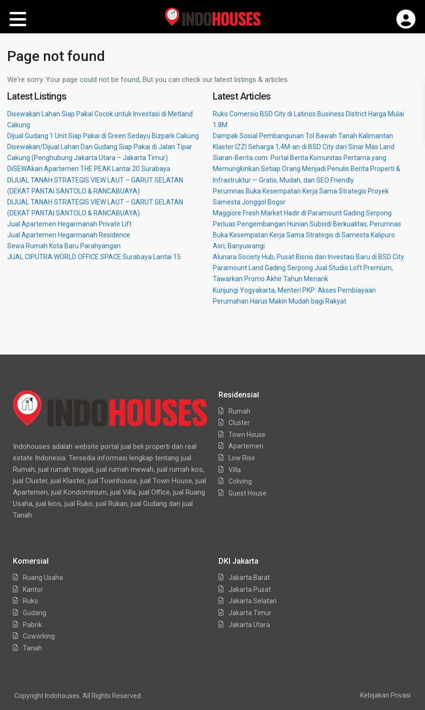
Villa (234, 470)
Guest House (247, 493)
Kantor (33, 589)
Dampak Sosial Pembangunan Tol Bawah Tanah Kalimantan (303, 136)
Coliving (240, 481)
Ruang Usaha (43, 577)
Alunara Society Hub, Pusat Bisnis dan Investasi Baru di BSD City (308, 257)
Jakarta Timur (249, 613)
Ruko (30, 601)
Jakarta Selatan (252, 601)
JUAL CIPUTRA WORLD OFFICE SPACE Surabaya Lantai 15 (94, 257)
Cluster (239, 422)
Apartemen (245, 446)
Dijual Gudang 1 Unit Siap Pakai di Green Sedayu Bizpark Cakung (103, 136)
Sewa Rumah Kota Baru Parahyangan (64, 246)
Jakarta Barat (249, 577)
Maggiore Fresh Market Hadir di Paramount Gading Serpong (302, 213)
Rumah (239, 411)
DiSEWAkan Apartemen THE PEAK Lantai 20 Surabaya (88, 168)
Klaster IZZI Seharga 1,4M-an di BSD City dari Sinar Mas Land (303, 147)
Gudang (34, 613)
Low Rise (241, 458)
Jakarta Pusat (249, 589)
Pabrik (32, 625)
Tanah (32, 648)
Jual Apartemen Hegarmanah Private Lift (69, 224)
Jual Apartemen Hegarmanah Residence (68, 235)
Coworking (39, 636)
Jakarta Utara (249, 625)
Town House (247, 434)
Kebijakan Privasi (385, 695)
